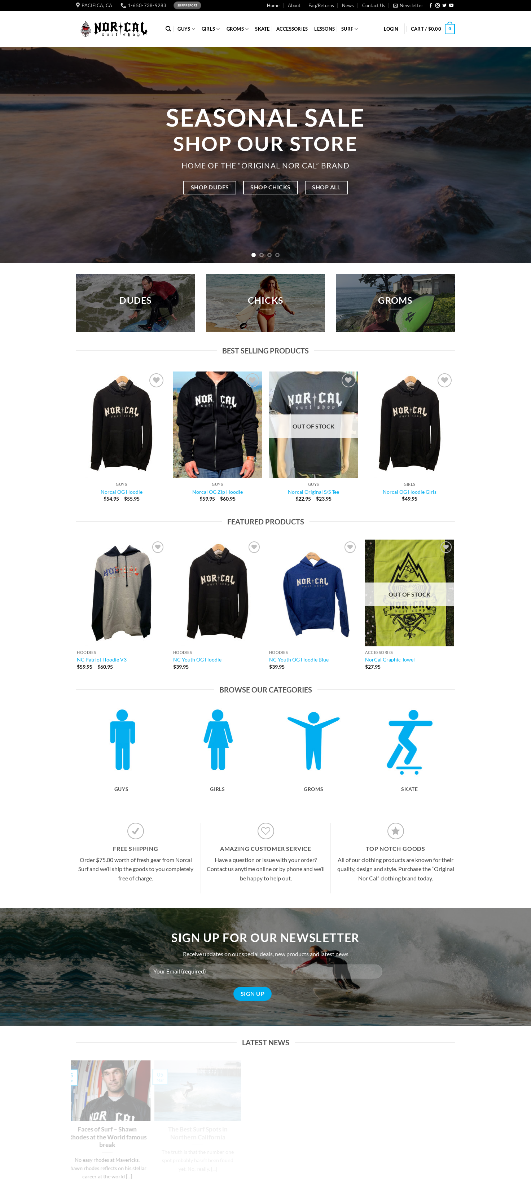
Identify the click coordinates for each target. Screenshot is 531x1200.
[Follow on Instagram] (437, 5)
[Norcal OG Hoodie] (121, 425)
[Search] (168, 29)
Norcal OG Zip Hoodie (217, 492)
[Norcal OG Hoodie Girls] (409, 425)
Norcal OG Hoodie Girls (409, 492)
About (294, 5)
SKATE (262, 29)
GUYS (186, 29)
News (348, 5)
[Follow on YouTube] (451, 5)
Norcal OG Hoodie (121, 492)
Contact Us (373, 5)
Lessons (324, 29)
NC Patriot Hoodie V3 (102, 659)
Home (273, 5)
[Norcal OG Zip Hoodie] (217, 425)
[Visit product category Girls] (217, 761)
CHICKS (265, 300)
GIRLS (211, 29)
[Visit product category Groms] (313, 761)
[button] (408, 5)
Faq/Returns (321, 5)
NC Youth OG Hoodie (197, 659)
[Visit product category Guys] (121, 761)
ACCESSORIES (292, 29)
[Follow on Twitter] (444, 5)
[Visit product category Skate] (409, 761)
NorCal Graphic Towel (390, 659)
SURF (349, 29)
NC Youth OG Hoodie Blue (299, 659)
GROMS (238, 29)
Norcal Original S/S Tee (313, 492)
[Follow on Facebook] (431, 5)
